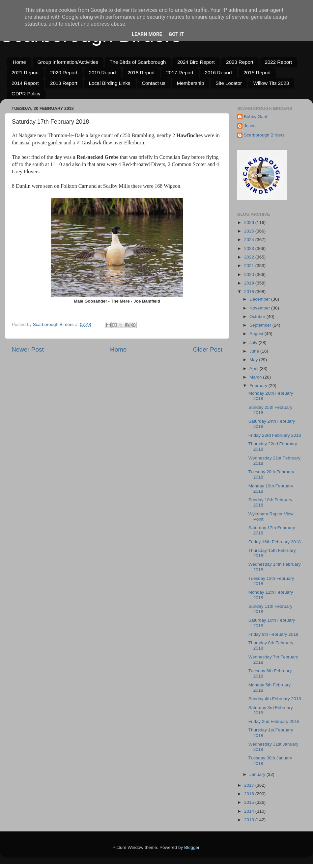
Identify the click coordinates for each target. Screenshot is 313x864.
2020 (249, 274)
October (258, 316)
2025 (249, 231)
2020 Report (63, 72)
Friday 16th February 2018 (274, 541)
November (260, 308)
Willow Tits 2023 (271, 83)
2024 (249, 239)
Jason (250, 125)
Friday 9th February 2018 (273, 634)
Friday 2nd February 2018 (273, 721)
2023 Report (239, 62)
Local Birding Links (109, 83)
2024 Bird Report (195, 62)
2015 (249, 802)
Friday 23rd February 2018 (274, 435)
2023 (249, 248)
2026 (249, 222)
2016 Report (218, 72)
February (259, 385)
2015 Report (257, 72)
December (260, 299)
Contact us (153, 83)
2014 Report (25, 83)
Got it (176, 34)
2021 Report (25, 72)
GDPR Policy (26, 93)
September (260, 325)
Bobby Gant (255, 116)
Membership (190, 83)
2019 (249, 283)
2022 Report (278, 62)
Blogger (191, 847)
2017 (249, 785)
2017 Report (179, 72)
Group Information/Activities (68, 62)
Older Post (207, 349)
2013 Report (63, 83)
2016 (249, 793)
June (254, 351)
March (256, 377)
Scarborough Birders (264, 135)
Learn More (147, 34)
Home (19, 62)
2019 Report (102, 72)
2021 (249, 265)
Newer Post (28, 349)
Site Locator (228, 83)
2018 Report (141, 72)
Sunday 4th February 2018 (274, 698)
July (254, 342)
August (257, 333)
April (254, 368)
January (258, 774)
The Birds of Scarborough (138, 62)
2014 (249, 811)
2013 (249, 819)
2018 (249, 291)
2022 (249, 257)
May (254, 359)
